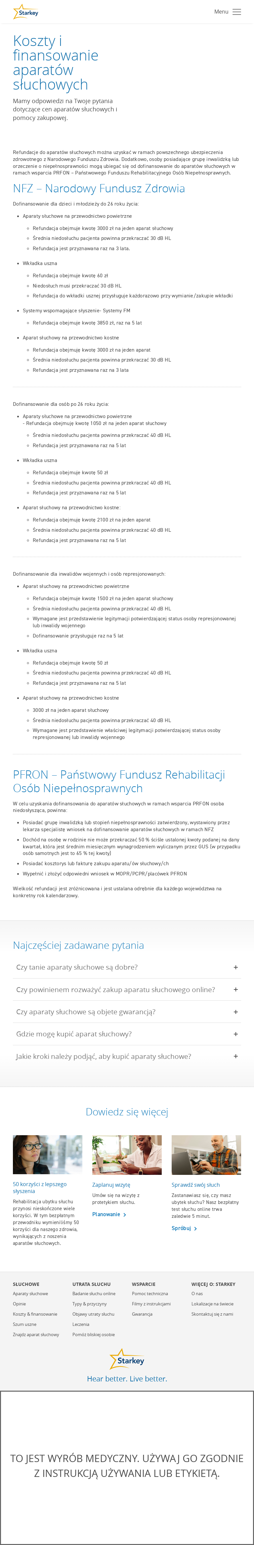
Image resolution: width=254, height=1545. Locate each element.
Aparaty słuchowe (30, 1293)
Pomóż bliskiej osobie (93, 1334)
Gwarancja (142, 1314)
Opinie (19, 1304)
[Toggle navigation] (226, 12)
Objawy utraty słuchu (93, 1314)
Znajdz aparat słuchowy (36, 1334)
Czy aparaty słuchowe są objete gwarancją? (90, 1011)
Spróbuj (182, 1228)
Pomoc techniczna (150, 1293)
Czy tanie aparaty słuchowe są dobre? (81, 967)
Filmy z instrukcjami (151, 1304)
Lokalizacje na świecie (212, 1304)
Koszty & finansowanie (35, 1314)
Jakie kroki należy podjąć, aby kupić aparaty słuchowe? (108, 1056)
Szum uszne (24, 1324)
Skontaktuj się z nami (212, 1314)
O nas (197, 1293)
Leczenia (80, 1324)
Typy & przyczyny (89, 1304)
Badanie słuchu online (93, 1293)
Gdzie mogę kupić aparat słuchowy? (78, 1033)
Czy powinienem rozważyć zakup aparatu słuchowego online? (120, 989)
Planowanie (106, 1214)
